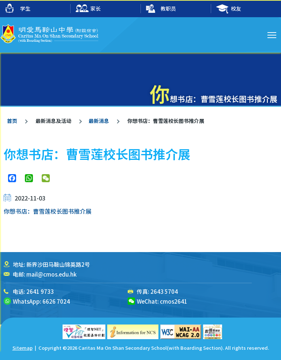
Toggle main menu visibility (272, 34)
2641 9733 (40, 291)
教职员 (161, 9)
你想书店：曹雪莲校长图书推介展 (47, 211)
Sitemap (22, 347)
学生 (17, 8)
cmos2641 (173, 301)
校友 (228, 9)
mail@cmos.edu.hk (51, 274)
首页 (12, 120)
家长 (88, 9)
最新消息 (99, 120)
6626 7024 (56, 301)
